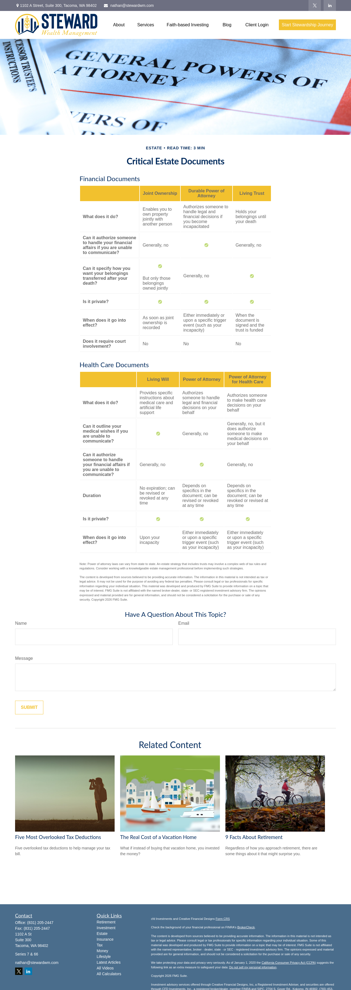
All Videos (105, 968)
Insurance (105, 939)
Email (183, 623)
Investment (106, 928)
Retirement (106, 922)
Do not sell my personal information (252, 967)
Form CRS (223, 918)
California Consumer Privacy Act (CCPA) (289, 962)
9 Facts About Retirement (254, 837)
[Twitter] (314, 5)
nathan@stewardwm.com (128, 5)
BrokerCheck (246, 927)
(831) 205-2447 (40, 922)
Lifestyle (104, 956)
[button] (119, 25)
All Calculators (109, 974)
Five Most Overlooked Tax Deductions (58, 837)
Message (24, 658)
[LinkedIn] (330, 5)
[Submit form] (29, 707)
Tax (100, 945)
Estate (102, 933)
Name (21, 623)
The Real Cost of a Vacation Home (158, 837)
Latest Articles (109, 962)
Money (102, 951)
